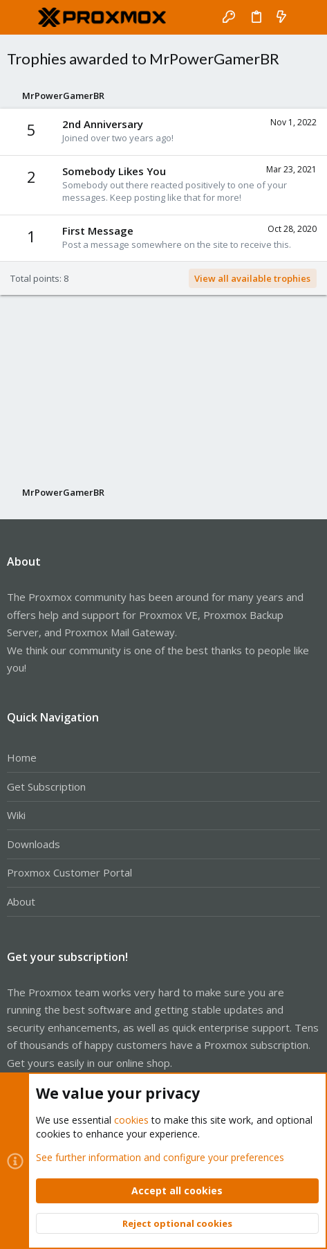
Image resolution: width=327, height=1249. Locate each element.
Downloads (33, 844)
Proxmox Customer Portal (69, 872)
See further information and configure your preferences (160, 1156)
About (21, 901)
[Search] (306, 17)
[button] (21, 17)
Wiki (16, 815)
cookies (131, 1119)
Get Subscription (46, 786)
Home (22, 757)
